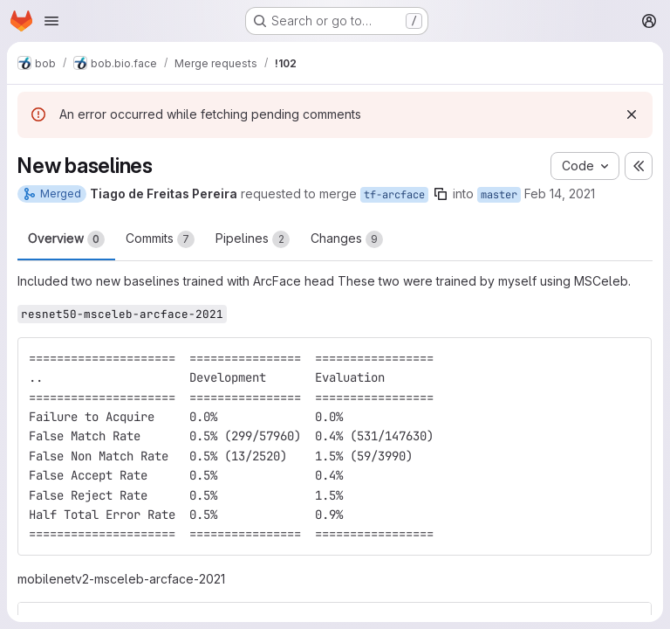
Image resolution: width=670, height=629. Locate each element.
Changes (347, 239)
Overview (66, 239)
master (499, 195)
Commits (160, 239)
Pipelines (252, 239)
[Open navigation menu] (51, 21)
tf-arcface (394, 195)
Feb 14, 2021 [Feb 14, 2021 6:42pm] (559, 193)
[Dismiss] (631, 114)
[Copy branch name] (440, 193)
